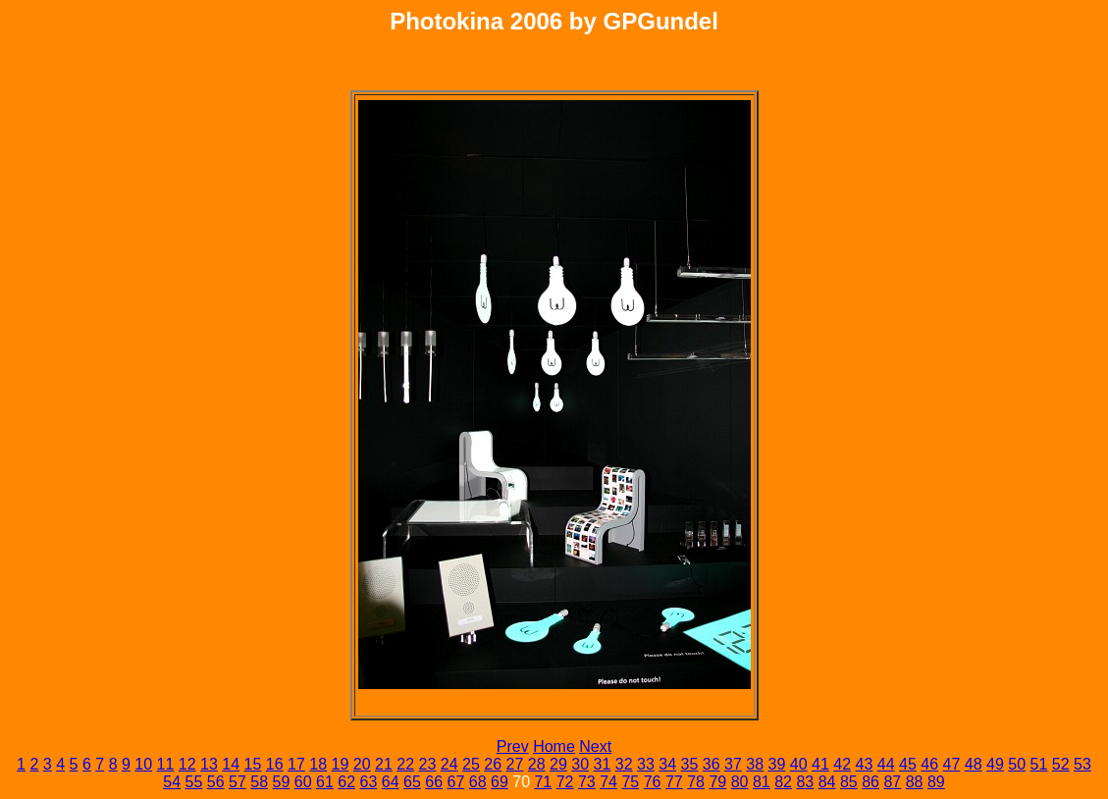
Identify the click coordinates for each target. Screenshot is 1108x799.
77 (674, 781)
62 (346, 781)
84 (827, 781)
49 (995, 764)
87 (892, 781)
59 (281, 781)
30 (580, 764)
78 (696, 781)
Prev (513, 746)
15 (253, 764)
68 (478, 781)
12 (187, 764)
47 (952, 764)
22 (405, 764)
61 (325, 781)
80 (740, 781)
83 (805, 781)
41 (820, 764)
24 (449, 764)
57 (237, 781)
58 (259, 781)
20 (362, 764)
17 (296, 764)
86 (870, 781)
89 (936, 781)
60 (303, 781)
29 (558, 764)
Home (554, 746)
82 (783, 781)
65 (412, 781)
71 (543, 781)
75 (630, 781)
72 (565, 781)
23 (428, 764)
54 (172, 781)
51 (1039, 764)
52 (1061, 764)
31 (602, 764)
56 (216, 781)
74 (608, 781)
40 (799, 764)
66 (434, 781)
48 (973, 764)
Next (595, 746)
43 (864, 764)
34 (667, 764)
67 (455, 781)
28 (537, 764)
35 (690, 764)
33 (646, 764)
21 (384, 764)
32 (624, 764)
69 (499, 781)
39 (777, 764)
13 (209, 764)
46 (929, 764)
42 (842, 764)
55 (193, 781)
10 (143, 764)
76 (652, 781)
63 (368, 781)
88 (914, 781)
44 (886, 764)
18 (318, 764)
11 (166, 764)
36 (711, 764)
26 (492, 764)
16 (275, 764)
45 (908, 764)
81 (761, 781)
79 (717, 781)
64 (390, 781)
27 (515, 764)
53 (1082, 764)
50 (1017, 764)
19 (340, 764)
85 (849, 781)
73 (587, 781)
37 (733, 764)
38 (755, 764)
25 (471, 764)
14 (230, 764)
